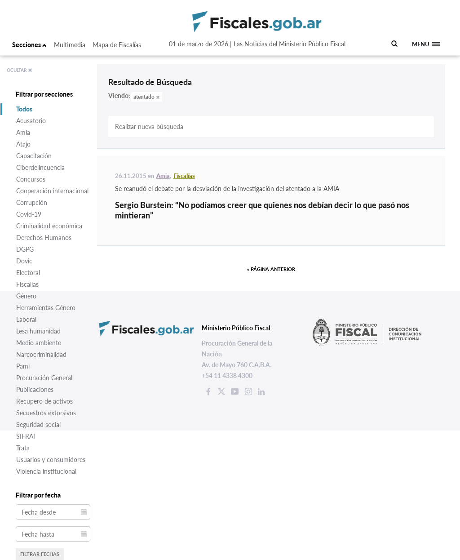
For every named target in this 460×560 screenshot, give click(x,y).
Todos (24, 109)
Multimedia (69, 45)
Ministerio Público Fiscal (312, 44)
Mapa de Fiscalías (117, 45)
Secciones (29, 45)
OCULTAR (19, 70)
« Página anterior (271, 269)
